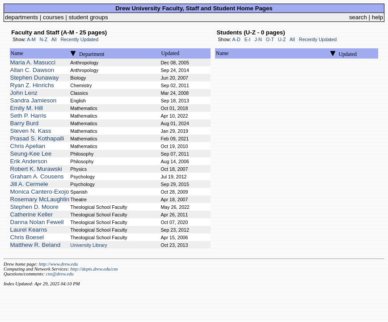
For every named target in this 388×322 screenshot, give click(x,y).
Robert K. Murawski (36, 168)
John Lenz (24, 92)
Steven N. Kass (30, 130)
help (377, 17)
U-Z (282, 39)
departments (21, 17)
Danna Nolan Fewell (37, 222)
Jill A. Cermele (29, 184)
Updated (170, 53)
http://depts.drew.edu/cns (94, 269)
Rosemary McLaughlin (40, 199)
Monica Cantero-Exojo (39, 191)
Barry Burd (24, 123)
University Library (88, 245)
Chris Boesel (27, 237)
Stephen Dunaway (34, 77)
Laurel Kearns (28, 229)
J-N (258, 39)
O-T (270, 39)
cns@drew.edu (59, 273)
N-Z (44, 39)
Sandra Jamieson (33, 100)
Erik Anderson (28, 161)
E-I (248, 39)
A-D (236, 39)
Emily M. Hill (26, 108)
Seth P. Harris (28, 115)
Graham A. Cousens (37, 176)
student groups (88, 17)
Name (17, 53)
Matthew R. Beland (35, 245)
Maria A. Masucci (32, 62)
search (358, 17)
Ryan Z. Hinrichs (32, 85)
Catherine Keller (31, 214)
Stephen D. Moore (34, 206)
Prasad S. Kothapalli (37, 138)
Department (92, 54)
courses (53, 17)
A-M (31, 39)
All (54, 39)
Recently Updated (79, 39)
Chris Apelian (28, 146)
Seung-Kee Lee (31, 153)
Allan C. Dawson (32, 70)
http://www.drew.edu (58, 264)
